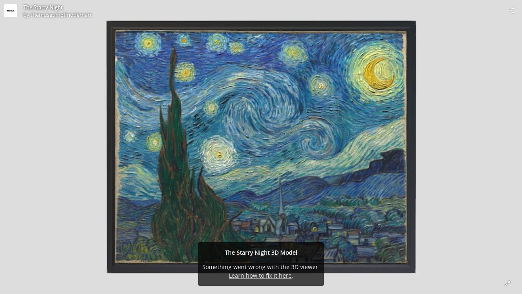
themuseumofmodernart (61, 14)
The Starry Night (43, 7)
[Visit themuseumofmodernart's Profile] (10, 10)
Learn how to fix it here (260, 275)
